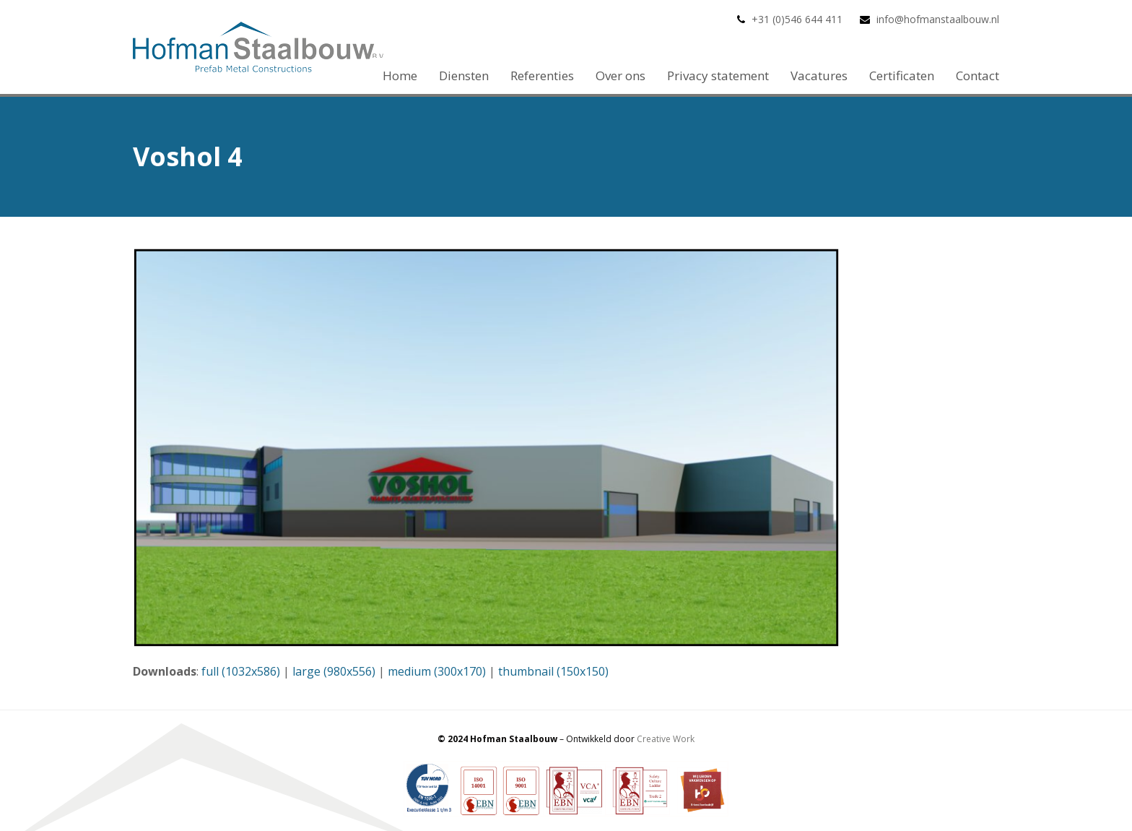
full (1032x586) (240, 671)
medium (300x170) (437, 671)
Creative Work (666, 739)
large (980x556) (333, 671)
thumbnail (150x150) (553, 671)
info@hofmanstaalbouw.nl (937, 19)
